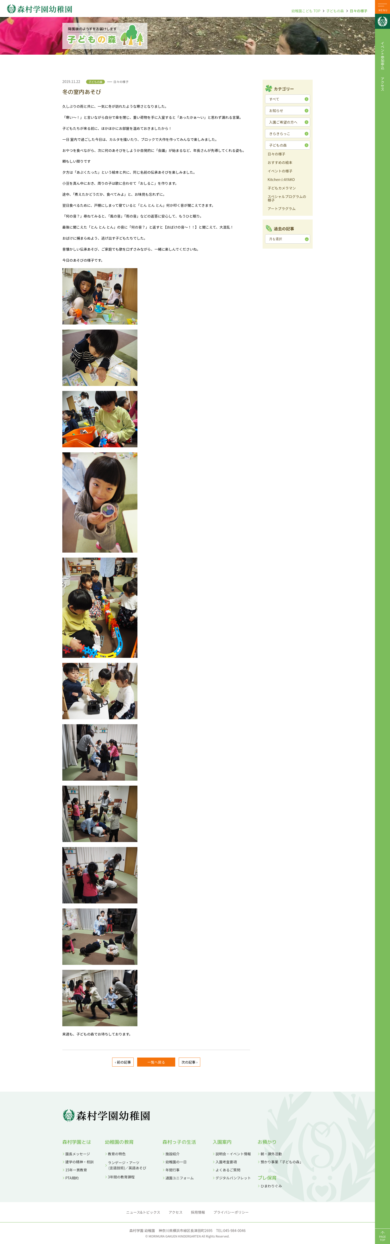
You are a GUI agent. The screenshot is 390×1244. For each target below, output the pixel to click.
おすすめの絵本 (280, 163)
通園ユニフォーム (179, 1177)
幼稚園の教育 (119, 1142)
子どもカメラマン (282, 188)
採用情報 (198, 1212)
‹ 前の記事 (123, 1062)
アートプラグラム (282, 209)
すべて (274, 98)
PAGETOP (382, 1238)
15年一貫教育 (76, 1169)
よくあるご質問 (228, 1169)
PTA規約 (72, 1177)
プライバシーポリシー (231, 1212)
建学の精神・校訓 (79, 1161)
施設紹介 (172, 1153)
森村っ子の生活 (179, 1142)
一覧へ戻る (156, 1062)
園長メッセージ (77, 1153)
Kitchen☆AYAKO (281, 180)
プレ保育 (267, 1178)
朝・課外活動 (271, 1153)
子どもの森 (335, 10)
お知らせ (276, 110)
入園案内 (222, 1142)
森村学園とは (76, 1142)
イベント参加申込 (382, 55)
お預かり (267, 1142)
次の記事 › (189, 1062)
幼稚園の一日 (176, 1161)
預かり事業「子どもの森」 (282, 1161)
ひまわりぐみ (271, 1185)
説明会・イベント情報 (233, 1153)
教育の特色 (117, 1153)
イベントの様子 (280, 171)
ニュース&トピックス (143, 1212)
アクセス (382, 84)
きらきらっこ (279, 133)
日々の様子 (358, 10)
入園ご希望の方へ (283, 122)
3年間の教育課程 (121, 1176)
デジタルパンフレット (233, 1177)
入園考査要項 (226, 1161)
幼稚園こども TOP (305, 10)
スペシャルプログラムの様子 (287, 198)
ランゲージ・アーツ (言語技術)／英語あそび (125, 1165)
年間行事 (172, 1169)
